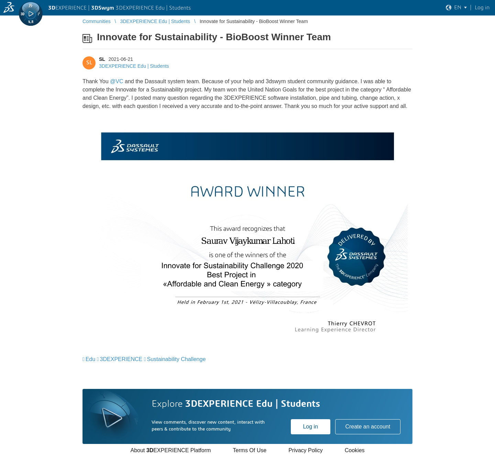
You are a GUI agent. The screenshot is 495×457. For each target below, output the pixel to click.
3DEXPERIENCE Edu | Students (134, 66)
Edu (90, 359)
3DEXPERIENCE (121, 359)
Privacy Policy (305, 450)
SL (102, 59)
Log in (310, 426)
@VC (116, 81)
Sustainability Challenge (176, 359)
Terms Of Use (249, 450)
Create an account (367, 426)
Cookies (355, 450)
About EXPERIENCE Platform (170, 450)
